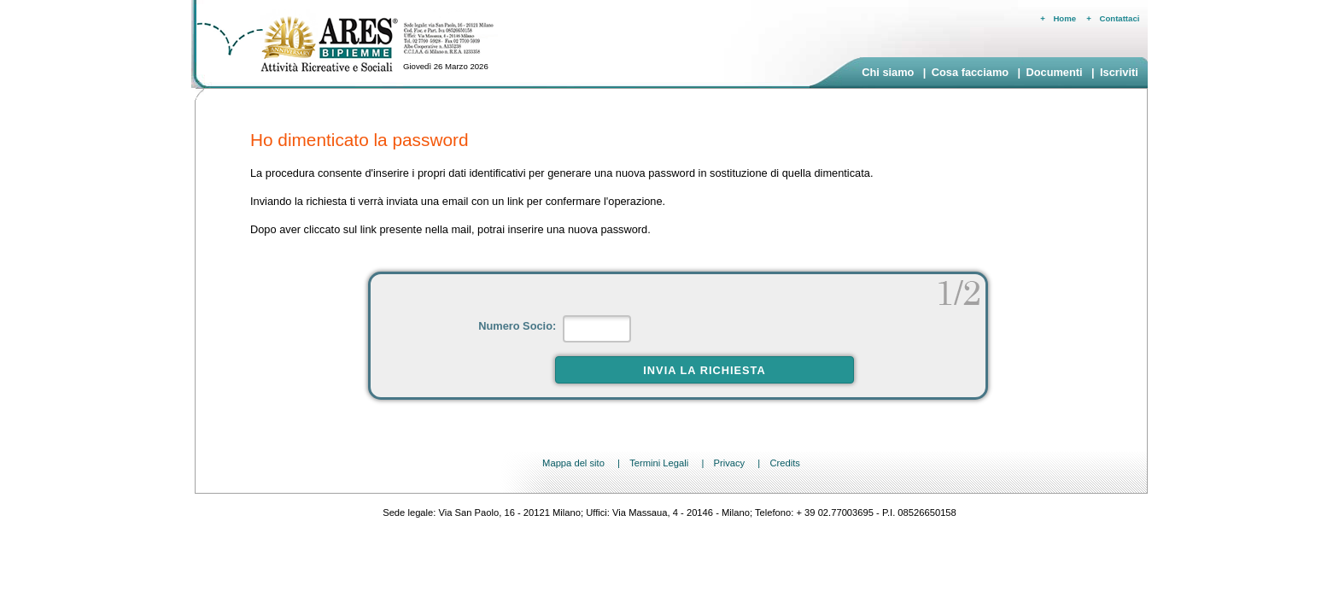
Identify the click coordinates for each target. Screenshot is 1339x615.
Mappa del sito (573, 463)
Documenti (1054, 72)
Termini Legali (658, 463)
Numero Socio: (518, 325)
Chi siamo (888, 72)
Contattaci (1120, 18)
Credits (784, 463)
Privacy (729, 463)
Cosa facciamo (970, 72)
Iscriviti (1119, 72)
